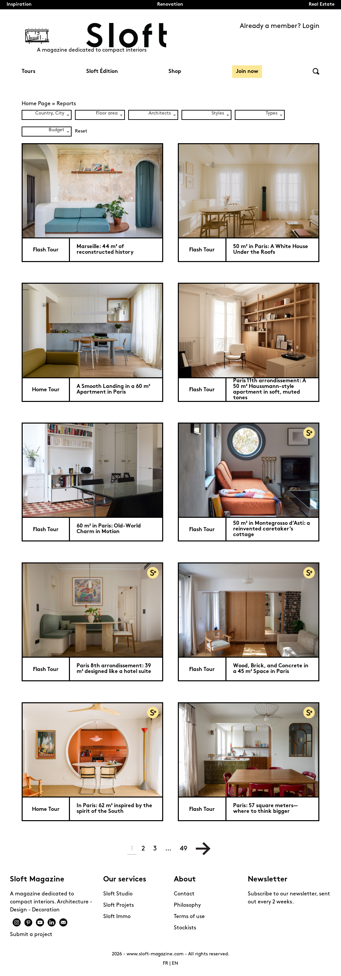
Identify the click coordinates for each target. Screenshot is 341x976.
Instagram (17, 922)
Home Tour (46, 390)
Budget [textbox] (56, 130)
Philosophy (187, 905)
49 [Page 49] (183, 848)
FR (165, 963)
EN (175, 963)
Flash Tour (46, 250)
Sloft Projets (118, 905)
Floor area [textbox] (107, 113)
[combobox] (47, 115)
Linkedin (52, 922)
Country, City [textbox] (49, 113)
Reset (81, 131)
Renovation (170, 4)
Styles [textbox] (217, 113)
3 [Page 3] (155, 848)
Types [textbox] (271, 113)
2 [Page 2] (143, 848)
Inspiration (19, 4)
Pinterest (28, 922)
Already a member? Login (279, 26)
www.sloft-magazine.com (155, 954)
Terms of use (189, 916)
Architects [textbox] (160, 113)
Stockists (185, 928)
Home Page (36, 104)
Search (316, 71)
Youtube (40, 922)
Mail (63, 922)
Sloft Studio (118, 894)
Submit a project (31, 934)
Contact (184, 894)
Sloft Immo (117, 916)
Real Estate (321, 4)
